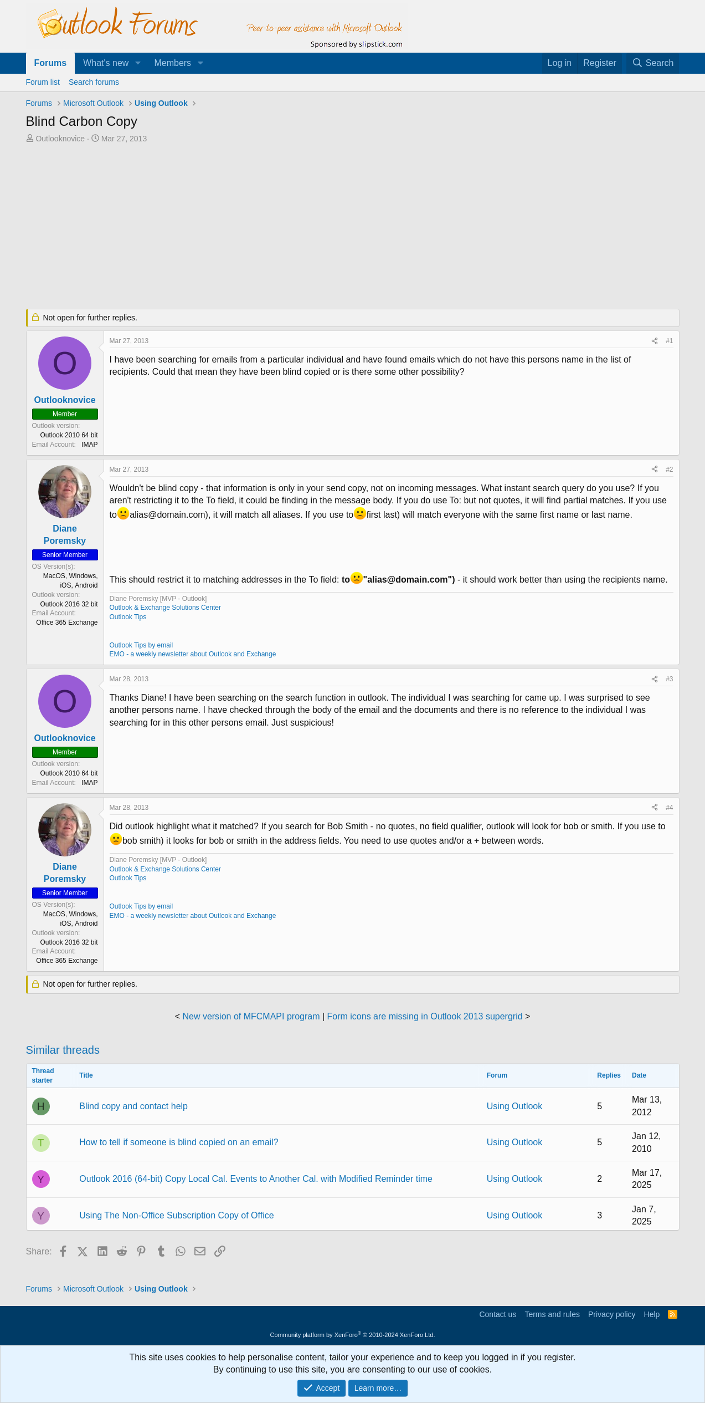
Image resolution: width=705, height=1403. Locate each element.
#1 (669, 341)
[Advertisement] (294, 227)
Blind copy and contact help (133, 1106)
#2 (669, 469)
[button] (138, 63)
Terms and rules (552, 1314)
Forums (50, 63)
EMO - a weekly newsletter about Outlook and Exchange (193, 654)
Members (172, 63)
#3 (669, 679)
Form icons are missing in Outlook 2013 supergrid (425, 1016)
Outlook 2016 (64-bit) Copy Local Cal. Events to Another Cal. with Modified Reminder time (256, 1178)
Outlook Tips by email (141, 645)
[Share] (654, 341)
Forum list (43, 82)
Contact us (497, 1314)
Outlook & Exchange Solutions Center (165, 607)
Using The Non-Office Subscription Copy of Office (176, 1215)
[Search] (653, 63)
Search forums (94, 82)
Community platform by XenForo (352, 1334)
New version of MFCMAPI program (251, 1016)
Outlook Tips (128, 617)
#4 (669, 808)
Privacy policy (612, 1314)
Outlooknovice (60, 138)
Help (652, 1314)
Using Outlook (515, 1106)
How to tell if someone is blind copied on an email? (178, 1142)
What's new (105, 63)
